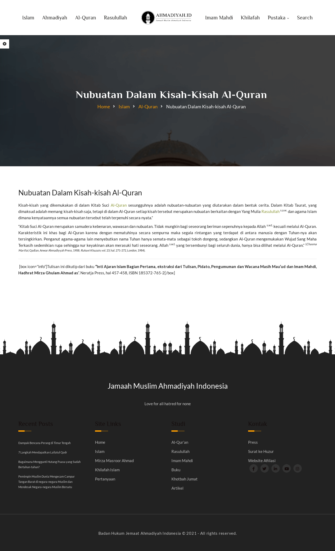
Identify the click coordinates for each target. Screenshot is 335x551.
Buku (175, 470)
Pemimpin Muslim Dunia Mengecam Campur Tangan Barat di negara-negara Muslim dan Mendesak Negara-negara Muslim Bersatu (46, 482)
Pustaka (277, 17)
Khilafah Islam (107, 470)
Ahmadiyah (54, 17)
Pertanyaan (105, 479)
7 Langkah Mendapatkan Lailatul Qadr (42, 452)
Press (253, 442)
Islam (28, 17)
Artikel (177, 488)
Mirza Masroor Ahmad (114, 461)
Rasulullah (115, 17)
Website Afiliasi (262, 461)
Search (305, 17)
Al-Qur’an (179, 442)
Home (103, 106)
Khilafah (250, 17)
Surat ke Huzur (261, 451)
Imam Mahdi (219, 17)
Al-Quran (85, 17)
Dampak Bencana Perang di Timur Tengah (44, 443)
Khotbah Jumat (184, 479)
